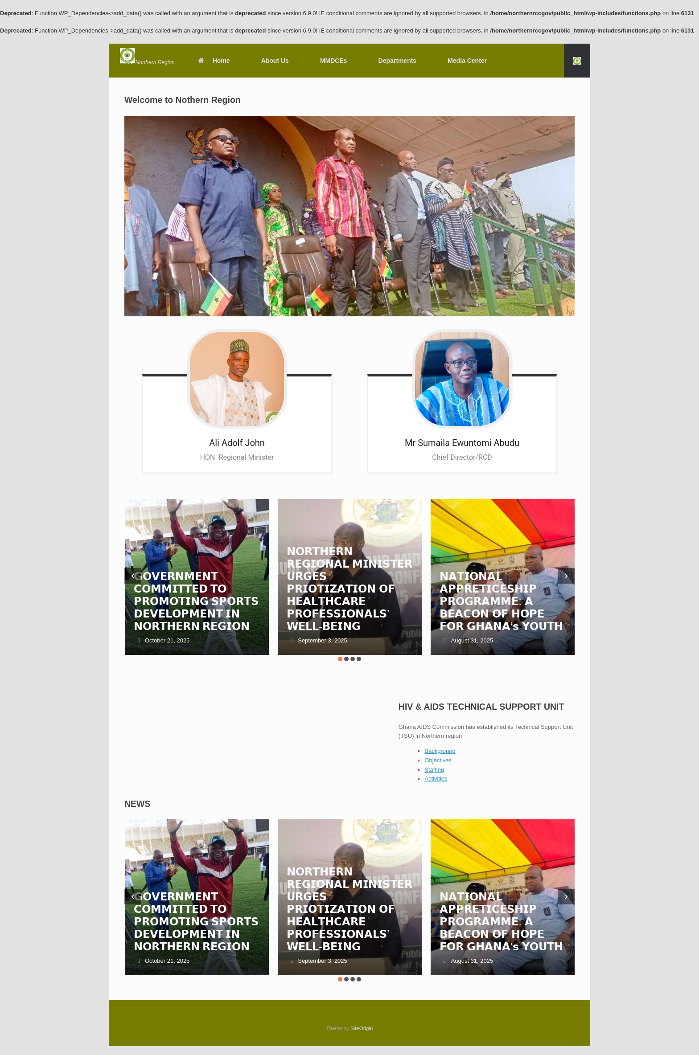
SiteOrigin (361, 1028)
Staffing (434, 769)
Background (439, 751)
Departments (397, 60)
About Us (275, 60)
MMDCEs (333, 60)
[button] (577, 61)
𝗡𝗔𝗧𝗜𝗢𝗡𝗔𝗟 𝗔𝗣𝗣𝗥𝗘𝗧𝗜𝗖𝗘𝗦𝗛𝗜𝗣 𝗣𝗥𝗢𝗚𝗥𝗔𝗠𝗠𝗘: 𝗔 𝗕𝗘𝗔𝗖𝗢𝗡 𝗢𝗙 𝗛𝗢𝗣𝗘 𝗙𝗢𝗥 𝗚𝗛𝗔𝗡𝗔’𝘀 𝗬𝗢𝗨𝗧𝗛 (501, 601)
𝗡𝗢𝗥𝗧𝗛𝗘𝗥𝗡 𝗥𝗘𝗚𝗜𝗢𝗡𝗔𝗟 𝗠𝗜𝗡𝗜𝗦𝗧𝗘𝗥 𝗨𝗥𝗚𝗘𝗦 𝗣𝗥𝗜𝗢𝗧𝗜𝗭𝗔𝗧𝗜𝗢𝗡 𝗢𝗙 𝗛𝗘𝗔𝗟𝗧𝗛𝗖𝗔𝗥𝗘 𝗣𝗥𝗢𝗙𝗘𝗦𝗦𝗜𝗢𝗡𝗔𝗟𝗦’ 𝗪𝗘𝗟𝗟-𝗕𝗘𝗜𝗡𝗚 (349, 588)
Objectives (438, 760)
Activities (435, 778)
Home (213, 60)
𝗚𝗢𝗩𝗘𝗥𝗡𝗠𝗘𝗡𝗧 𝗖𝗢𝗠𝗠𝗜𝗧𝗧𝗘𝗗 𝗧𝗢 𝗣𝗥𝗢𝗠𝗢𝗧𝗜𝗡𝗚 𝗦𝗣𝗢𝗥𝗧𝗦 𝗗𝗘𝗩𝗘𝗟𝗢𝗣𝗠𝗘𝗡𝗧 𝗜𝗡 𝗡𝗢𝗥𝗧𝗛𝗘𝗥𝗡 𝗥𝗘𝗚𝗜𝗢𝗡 (196, 601)
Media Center (467, 60)
